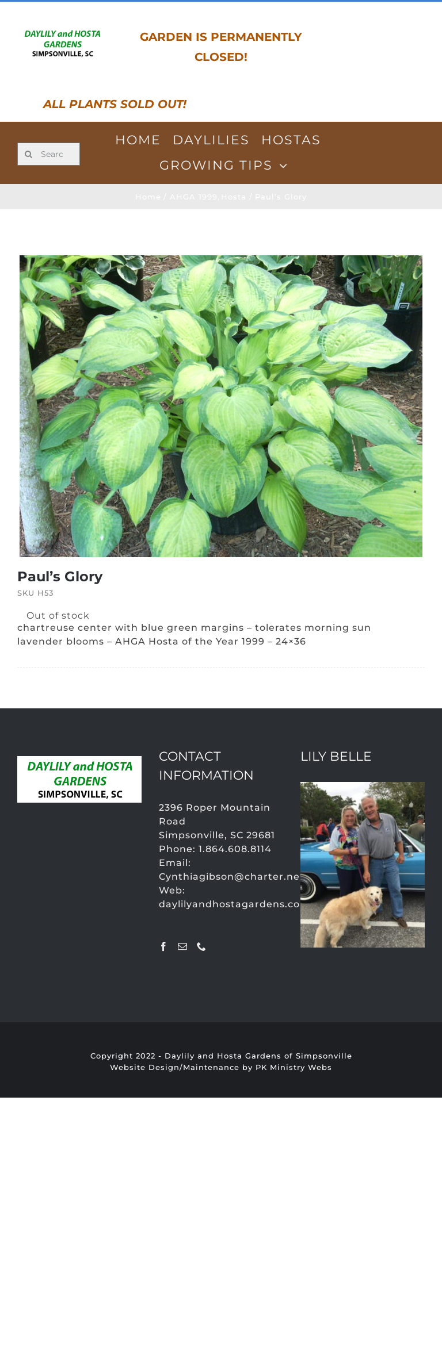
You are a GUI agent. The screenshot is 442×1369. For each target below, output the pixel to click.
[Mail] (183, 946)
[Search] (28, 154)
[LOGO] (62, 30)
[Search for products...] (48, 154)
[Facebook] (164, 946)
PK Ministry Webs (294, 1067)
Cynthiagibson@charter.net (231, 876)
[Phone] (202, 946)
